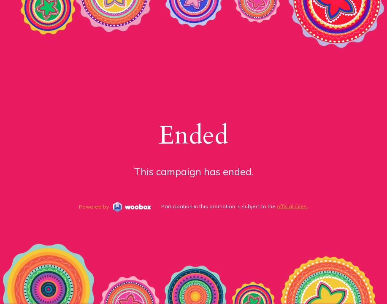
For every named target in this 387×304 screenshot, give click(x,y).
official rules (292, 206)
